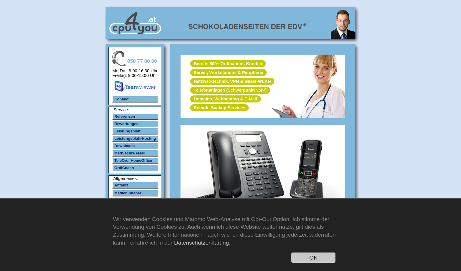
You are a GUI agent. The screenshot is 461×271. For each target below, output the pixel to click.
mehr (262, 169)
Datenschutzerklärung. (202, 243)
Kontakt (121, 99)
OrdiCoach (124, 168)
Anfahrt (121, 185)
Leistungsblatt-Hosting (135, 138)
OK (313, 258)
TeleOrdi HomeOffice (133, 160)
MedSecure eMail (130, 153)
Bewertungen (126, 124)
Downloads (124, 146)
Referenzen (124, 116)
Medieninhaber (127, 193)
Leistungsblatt (127, 131)
